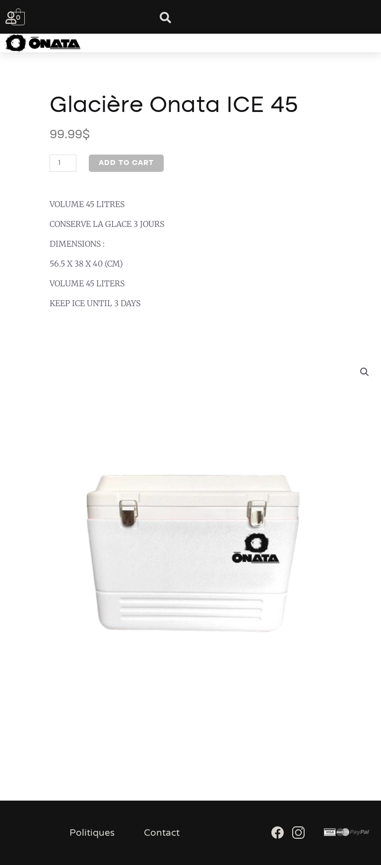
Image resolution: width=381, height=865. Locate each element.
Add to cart (126, 163)
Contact (162, 832)
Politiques (92, 832)
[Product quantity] (63, 163)
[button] (180, 43)
